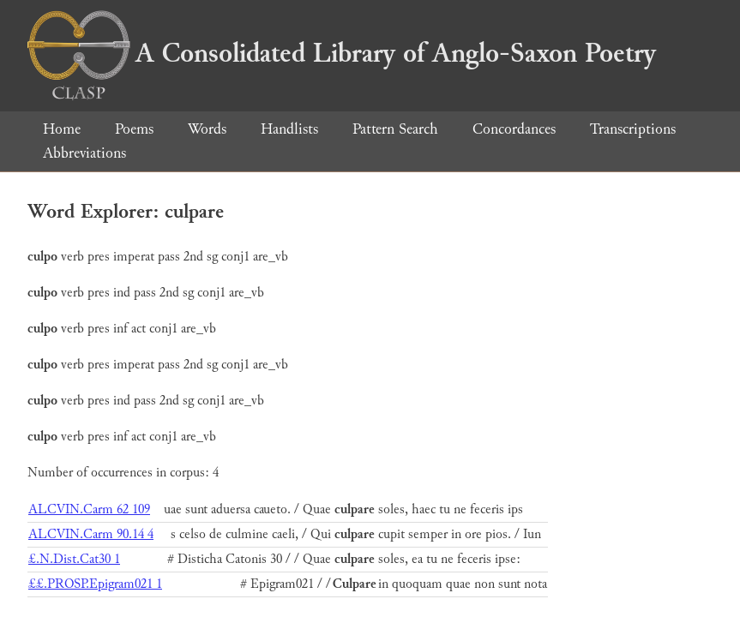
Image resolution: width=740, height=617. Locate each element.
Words (207, 129)
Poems (134, 129)
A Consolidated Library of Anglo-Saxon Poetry (341, 53)
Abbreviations (84, 153)
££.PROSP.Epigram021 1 (95, 584)
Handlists (289, 129)
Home (62, 129)
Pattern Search (395, 129)
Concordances (514, 129)
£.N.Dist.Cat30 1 (74, 559)
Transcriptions (633, 129)
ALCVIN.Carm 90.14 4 (90, 534)
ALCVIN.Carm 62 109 (89, 509)
